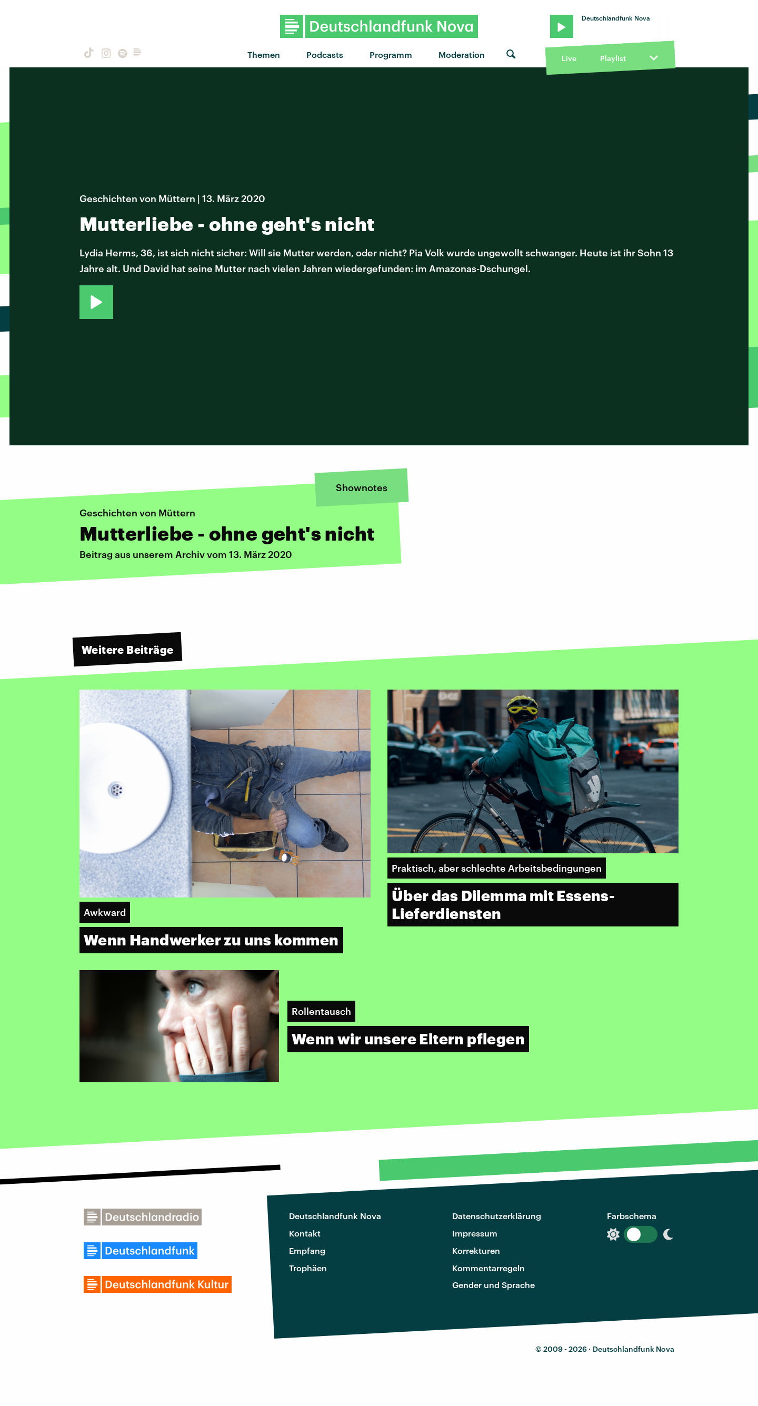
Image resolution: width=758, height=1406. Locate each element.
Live (569, 58)
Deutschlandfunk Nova (335, 1216)
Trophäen (308, 1268)
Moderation (461, 54)
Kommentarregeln (488, 1268)
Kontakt (305, 1233)
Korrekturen (476, 1250)
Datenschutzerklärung (496, 1216)
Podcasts (324, 54)
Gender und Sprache (493, 1285)
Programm (391, 54)
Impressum (474, 1233)
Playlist (613, 58)
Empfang (307, 1250)
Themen (263, 54)
